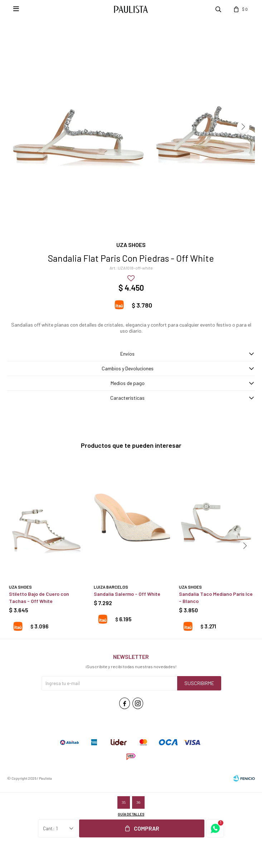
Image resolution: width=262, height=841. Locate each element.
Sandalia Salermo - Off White (127, 594)
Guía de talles (131, 814)
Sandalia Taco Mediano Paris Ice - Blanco (216, 597)
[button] (243, 126)
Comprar (146, 828)
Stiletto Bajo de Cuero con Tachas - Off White (39, 597)
